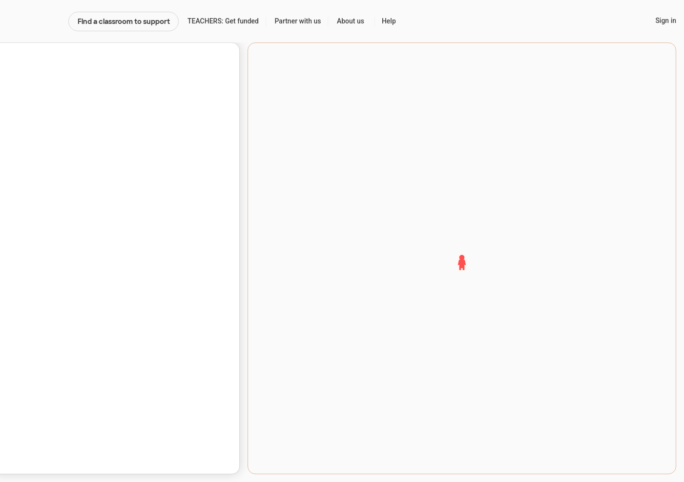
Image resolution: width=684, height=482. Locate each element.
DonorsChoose (34, 21)
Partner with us (298, 21)
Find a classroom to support (124, 21)
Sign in (665, 20)
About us (350, 21)
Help (389, 21)
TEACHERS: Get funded (223, 21)
